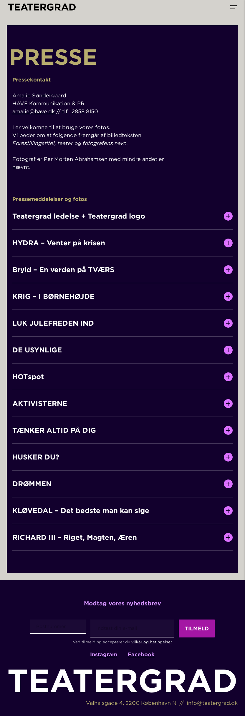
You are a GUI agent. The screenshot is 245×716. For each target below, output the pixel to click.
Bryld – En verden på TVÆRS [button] (122, 269)
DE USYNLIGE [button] (122, 350)
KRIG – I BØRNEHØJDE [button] (122, 296)
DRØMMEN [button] (122, 483)
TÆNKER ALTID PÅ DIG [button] (122, 430)
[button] (233, 7)
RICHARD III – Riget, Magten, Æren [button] (122, 537)
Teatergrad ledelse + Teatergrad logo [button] (122, 216)
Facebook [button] (141, 655)
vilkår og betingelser (151, 642)
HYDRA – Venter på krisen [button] (122, 243)
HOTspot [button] (122, 376)
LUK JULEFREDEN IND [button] (122, 323)
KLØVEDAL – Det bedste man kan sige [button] (122, 510)
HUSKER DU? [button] (122, 457)
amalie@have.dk (33, 111)
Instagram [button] (103, 655)
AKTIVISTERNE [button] (122, 403)
